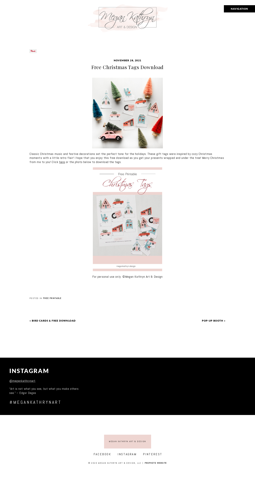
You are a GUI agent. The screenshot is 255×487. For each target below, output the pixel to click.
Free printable (52, 298)
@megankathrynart (22, 381)
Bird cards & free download (54, 320)
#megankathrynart (35, 402)
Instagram (29, 370)
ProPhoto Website (156, 463)
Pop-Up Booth (212, 320)
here (62, 162)
